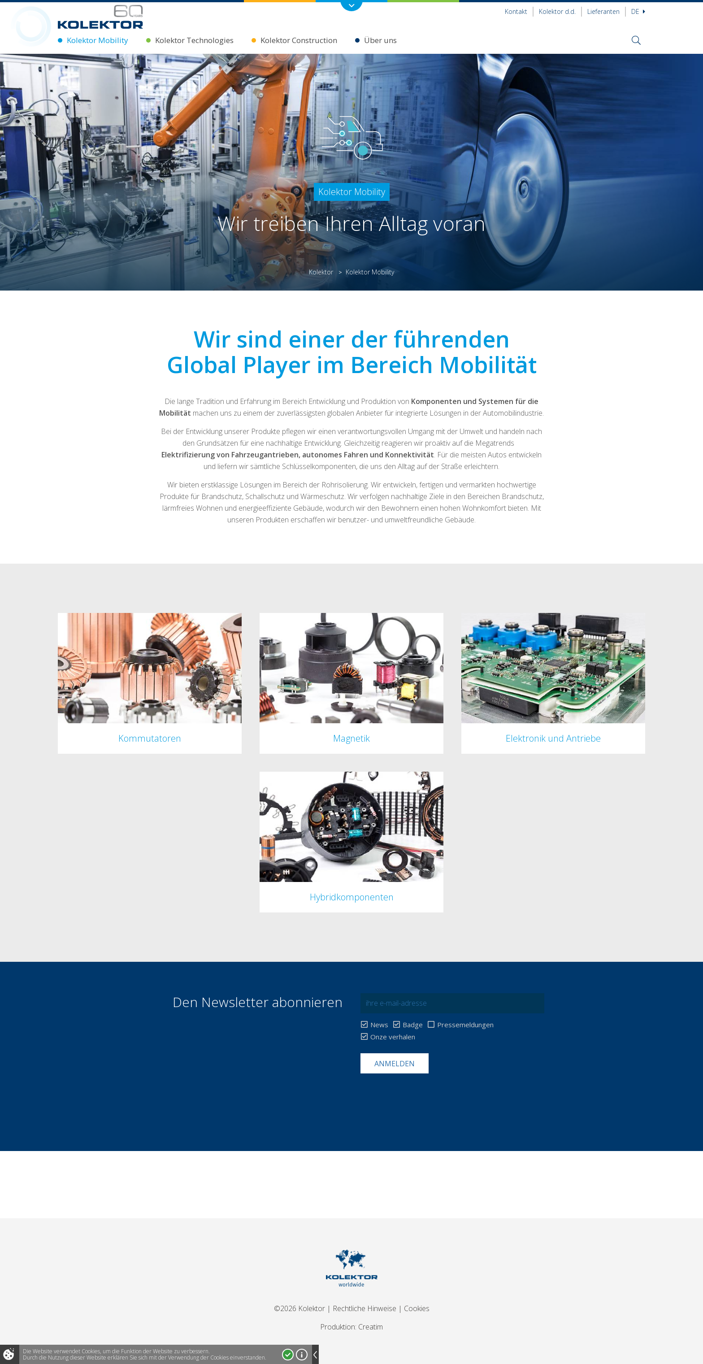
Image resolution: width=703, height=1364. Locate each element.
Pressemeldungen (465, 1025)
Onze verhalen (392, 1037)
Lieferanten (603, 11)
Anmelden (394, 1064)
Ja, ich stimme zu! (288, 1354)
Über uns (380, 40)
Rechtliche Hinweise (364, 1308)
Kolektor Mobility (97, 40)
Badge (413, 1025)
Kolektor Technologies (194, 40)
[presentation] (428, 1095)
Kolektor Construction (298, 40)
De (638, 11)
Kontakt (516, 11)
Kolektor (321, 272)
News (379, 1025)
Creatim (370, 1327)
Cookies (417, 1308)
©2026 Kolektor (299, 1308)
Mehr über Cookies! (302, 1354)
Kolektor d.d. (557, 11)
